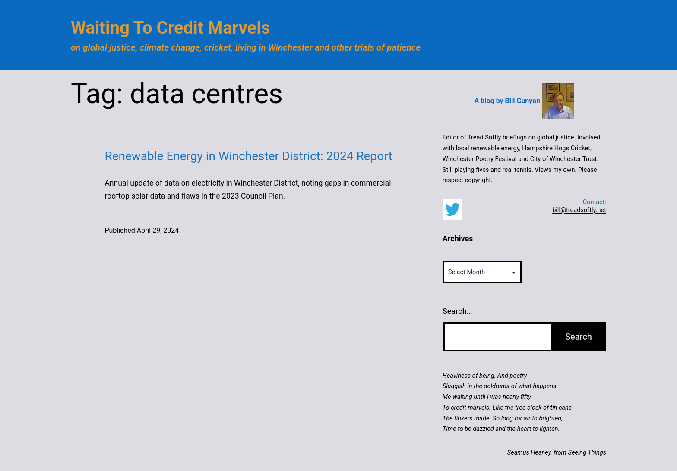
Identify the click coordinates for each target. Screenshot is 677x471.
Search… (457, 311)
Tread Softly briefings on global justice (521, 137)
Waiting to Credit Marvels (170, 28)
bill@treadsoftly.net (579, 210)
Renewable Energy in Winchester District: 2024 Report (248, 156)
